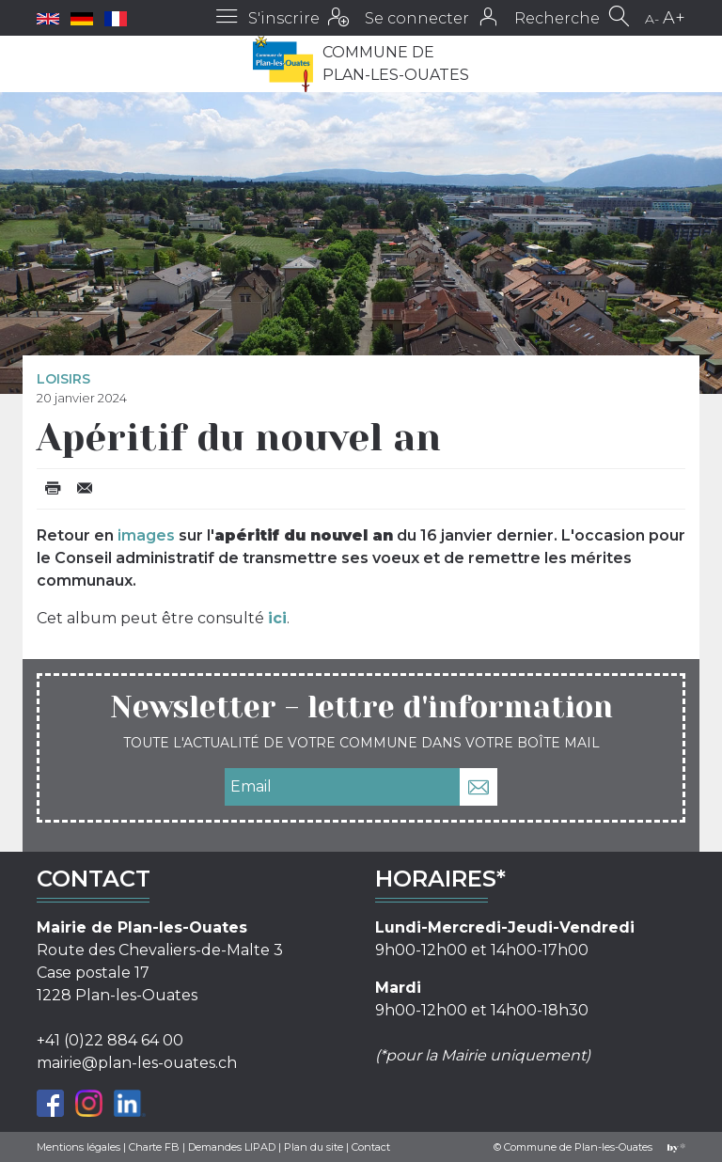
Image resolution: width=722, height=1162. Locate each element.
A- (652, 18)
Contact (371, 1147)
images (146, 535)
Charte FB (154, 1147)
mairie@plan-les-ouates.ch (137, 1063)
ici (277, 618)
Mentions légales (78, 1147)
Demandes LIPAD (231, 1147)
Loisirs (63, 378)
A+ (674, 18)
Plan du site (313, 1147)
